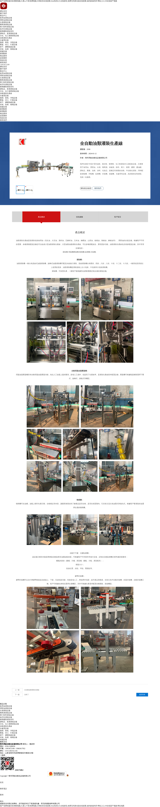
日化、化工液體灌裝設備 (9, 36)
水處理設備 (4, 40)
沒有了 (20, 694)
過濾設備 (3, 51)
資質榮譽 (3, 58)
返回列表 (142, 694)
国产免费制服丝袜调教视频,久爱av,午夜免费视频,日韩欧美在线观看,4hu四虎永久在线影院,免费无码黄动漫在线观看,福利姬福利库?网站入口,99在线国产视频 (58, 1)
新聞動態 (3, 53)
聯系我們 (3, 62)
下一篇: (17, 694)
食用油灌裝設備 (6, 18)
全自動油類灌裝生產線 (25, 690)
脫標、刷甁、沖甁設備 (8, 42)
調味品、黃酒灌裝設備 (8, 33)
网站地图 (120, 806)
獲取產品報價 (87, 189)
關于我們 (3, 13)
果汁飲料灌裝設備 (7, 27)
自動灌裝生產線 (6, 38)
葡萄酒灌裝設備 (6, 24)
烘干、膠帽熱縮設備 (7, 47)
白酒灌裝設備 (5, 22)
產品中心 (3, 15)
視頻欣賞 (3, 60)
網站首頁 (3, 11)
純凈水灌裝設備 (6, 29)
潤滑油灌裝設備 (6, 20)
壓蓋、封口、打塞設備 (8, 44)
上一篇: (17, 690)
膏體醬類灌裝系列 (7, 31)
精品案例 (3, 56)
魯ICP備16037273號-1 (39, 776)
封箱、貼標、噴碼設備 (8, 49)
